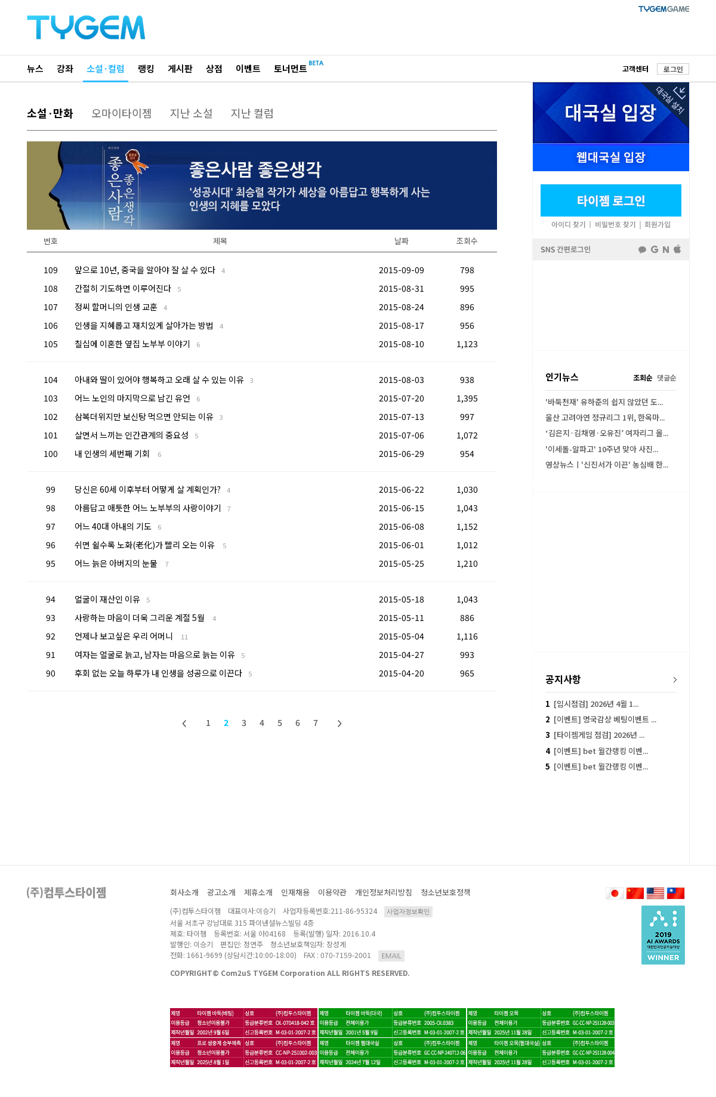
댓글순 (667, 377)
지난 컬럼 (252, 112)
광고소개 (221, 892)
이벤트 (248, 68)
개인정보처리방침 (383, 892)
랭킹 (146, 68)
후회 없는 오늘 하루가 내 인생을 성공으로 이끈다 (163, 673)
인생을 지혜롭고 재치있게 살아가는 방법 (149, 325)
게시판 (180, 68)
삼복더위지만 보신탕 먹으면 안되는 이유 (149, 416)
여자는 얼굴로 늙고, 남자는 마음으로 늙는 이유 (160, 654)
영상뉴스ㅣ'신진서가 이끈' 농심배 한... (606, 464)
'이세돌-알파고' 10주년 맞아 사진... (601, 449)
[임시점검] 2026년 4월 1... (591, 703)
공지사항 (563, 679)
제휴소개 (258, 892)
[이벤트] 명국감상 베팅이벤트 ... (600, 719)
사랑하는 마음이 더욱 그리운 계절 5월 (145, 617)
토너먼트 (290, 68)
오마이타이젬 (121, 112)
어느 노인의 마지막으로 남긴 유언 (137, 398)
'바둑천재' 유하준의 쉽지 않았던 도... (604, 401)
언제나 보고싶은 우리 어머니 (131, 636)
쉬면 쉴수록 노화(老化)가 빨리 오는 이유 (150, 545)
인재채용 (295, 892)
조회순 (643, 377)
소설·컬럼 (106, 68)
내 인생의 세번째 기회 (118, 453)
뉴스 (35, 68)
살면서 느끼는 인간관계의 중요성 (136, 435)
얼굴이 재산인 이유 (112, 599)
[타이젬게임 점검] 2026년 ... (594, 734)
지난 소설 (191, 112)
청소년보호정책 (446, 892)
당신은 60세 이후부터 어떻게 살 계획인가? (152, 489)
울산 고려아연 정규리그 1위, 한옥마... (605, 417)
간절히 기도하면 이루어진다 (128, 288)
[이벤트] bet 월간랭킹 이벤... (596, 750)
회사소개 (184, 892)
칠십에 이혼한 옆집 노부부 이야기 (137, 344)
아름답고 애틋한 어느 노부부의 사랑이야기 (153, 508)
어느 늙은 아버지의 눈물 (122, 563)
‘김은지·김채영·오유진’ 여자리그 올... (606, 432)
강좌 (65, 68)
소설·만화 (50, 112)
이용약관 (332, 892)
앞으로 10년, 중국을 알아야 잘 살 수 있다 (150, 270)
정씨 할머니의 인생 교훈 (121, 307)
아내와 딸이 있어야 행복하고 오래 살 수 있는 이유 (164, 379)
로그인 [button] (673, 69)
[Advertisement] (611, 305)
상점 (214, 68)
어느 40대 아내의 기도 (118, 526)
